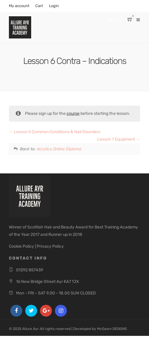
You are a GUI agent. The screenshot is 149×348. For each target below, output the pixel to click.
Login (54, 6)
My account (19, 6)
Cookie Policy (21, 246)
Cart (39, 6)
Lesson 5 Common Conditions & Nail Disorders (54, 131)
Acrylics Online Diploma (59, 149)
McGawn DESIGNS (112, 329)
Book (114, 20)
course (73, 113)
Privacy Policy (50, 246)
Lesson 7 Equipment (118, 139)
